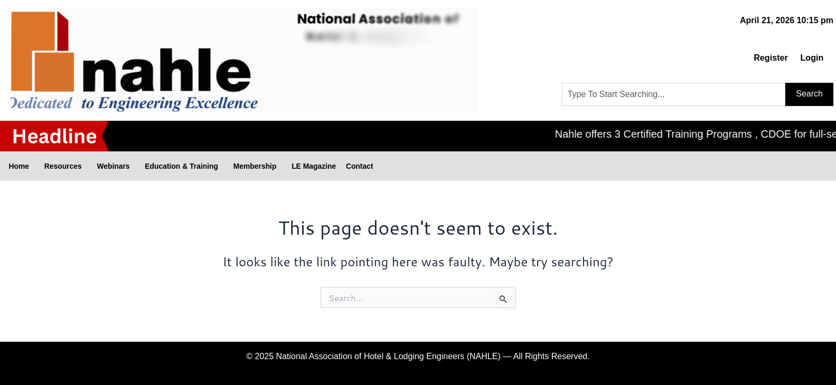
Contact (438, 165)
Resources (79, 166)
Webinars (141, 166)
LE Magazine (380, 165)
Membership (311, 166)
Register (759, 57)
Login (809, 57)
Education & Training (223, 166)
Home (25, 166)
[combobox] (674, 94)
